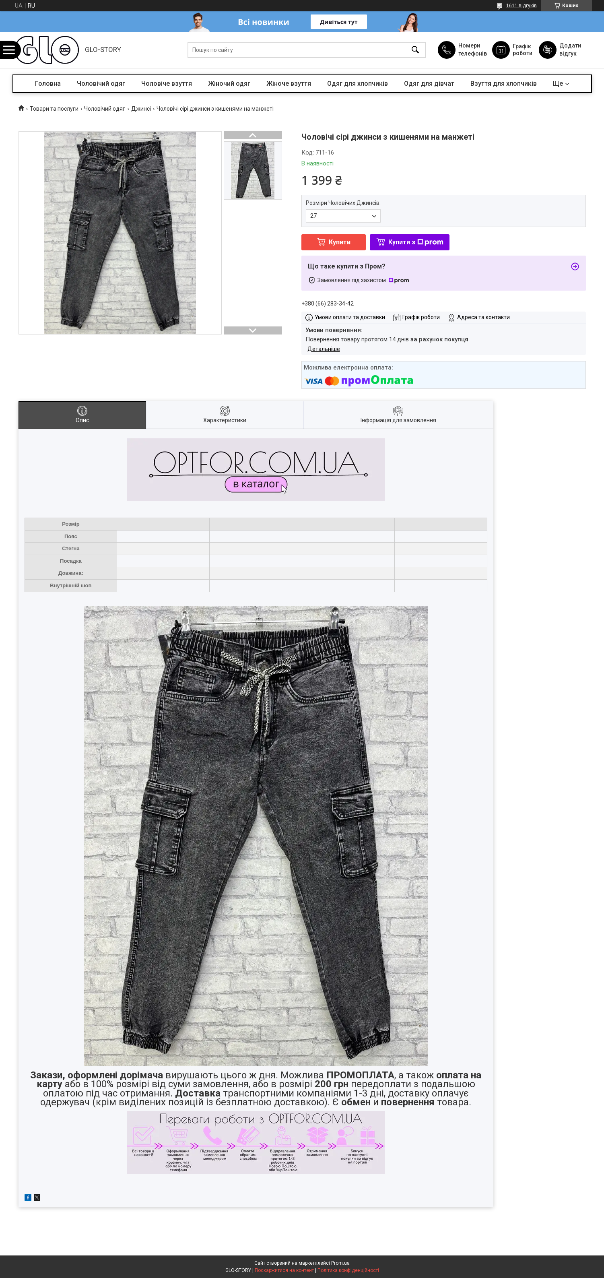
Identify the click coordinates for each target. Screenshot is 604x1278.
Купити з (415, 242)
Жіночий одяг (229, 83)
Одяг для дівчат (429, 83)
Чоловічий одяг (101, 83)
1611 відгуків (521, 5)
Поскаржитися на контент (284, 1270)
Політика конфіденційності (348, 1270)
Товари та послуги (54, 108)
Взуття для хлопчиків (503, 83)
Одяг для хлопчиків (357, 83)
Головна (48, 83)
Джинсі (141, 108)
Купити (339, 242)
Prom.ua (340, 1263)
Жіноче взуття (288, 83)
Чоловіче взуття (166, 83)
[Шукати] (415, 50)
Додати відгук (570, 49)
